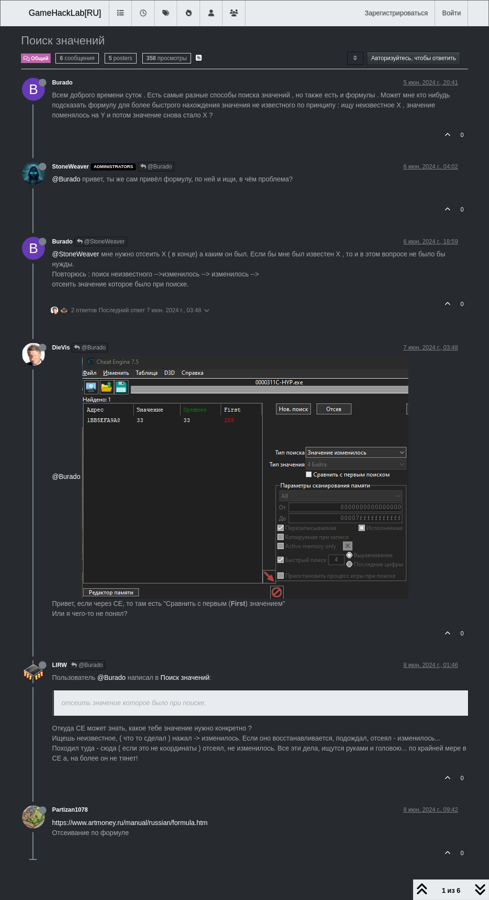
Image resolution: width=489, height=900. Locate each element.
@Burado (156, 166)
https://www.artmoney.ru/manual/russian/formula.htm (130, 822)
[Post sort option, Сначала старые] (355, 58)
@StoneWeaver (101, 241)
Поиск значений (185, 677)
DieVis (61, 347)
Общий (35, 58)
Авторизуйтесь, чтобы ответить (413, 58)
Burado (62, 82)
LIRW (59, 665)
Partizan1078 (70, 809)
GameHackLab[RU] (65, 13)
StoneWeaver (70, 166)
